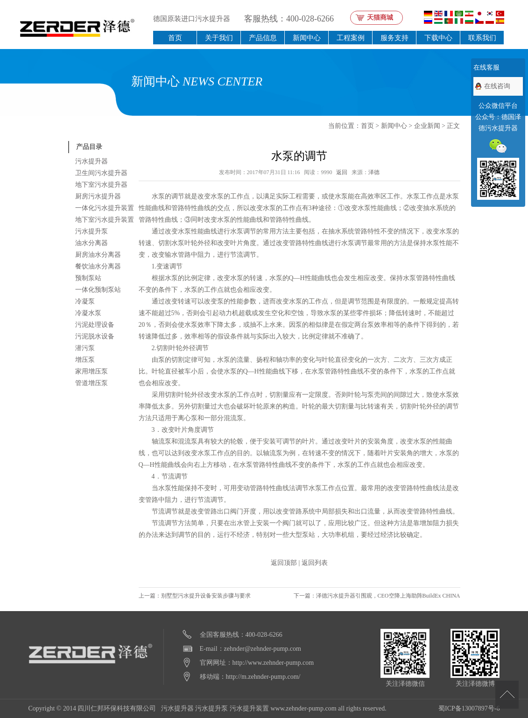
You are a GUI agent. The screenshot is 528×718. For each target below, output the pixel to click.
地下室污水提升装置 (104, 219)
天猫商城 (380, 17)
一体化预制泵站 (98, 289)
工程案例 (351, 38)
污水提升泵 (91, 231)
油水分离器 (91, 242)
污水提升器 (91, 161)
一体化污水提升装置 (104, 207)
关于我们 (219, 38)
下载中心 (438, 38)
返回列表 (315, 562)
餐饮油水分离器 (98, 266)
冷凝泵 (85, 301)
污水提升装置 (249, 708)
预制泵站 (88, 278)
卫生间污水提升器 (101, 172)
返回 (341, 172)
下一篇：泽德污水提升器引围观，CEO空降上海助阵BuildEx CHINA (377, 595)
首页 (175, 38)
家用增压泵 (91, 371)
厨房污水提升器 (98, 196)
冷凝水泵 (88, 313)
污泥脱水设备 (94, 336)
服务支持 (394, 38)
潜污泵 (85, 348)
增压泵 (85, 359)
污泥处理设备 (94, 324)
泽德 (374, 172)
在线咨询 (497, 86)
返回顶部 (284, 562)
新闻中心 (307, 38)
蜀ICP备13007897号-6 (469, 708)
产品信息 (263, 38)
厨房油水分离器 (98, 254)
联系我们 (482, 38)
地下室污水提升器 (101, 184)
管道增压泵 (91, 383)
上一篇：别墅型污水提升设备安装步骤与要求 (195, 595)
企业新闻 (427, 125)
